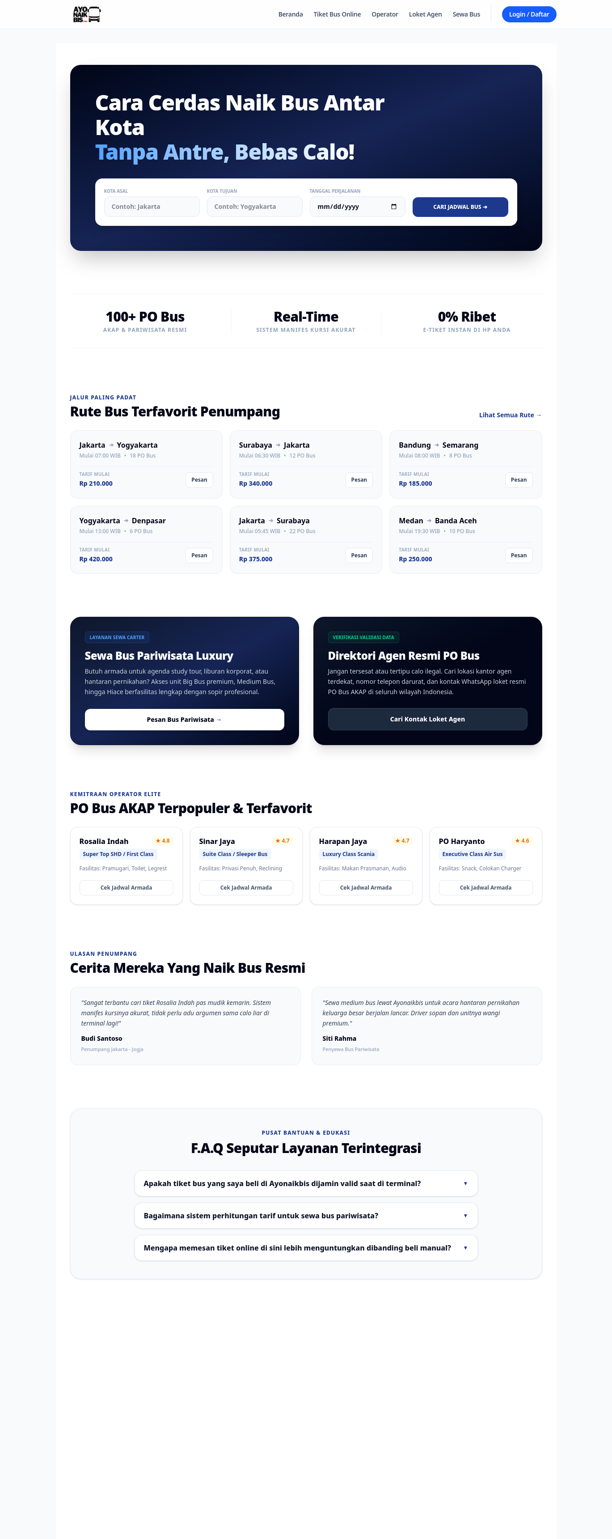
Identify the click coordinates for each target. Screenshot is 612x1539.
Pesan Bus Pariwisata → (184, 719)
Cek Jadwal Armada (126, 887)
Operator (384, 14)
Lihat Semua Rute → (510, 415)
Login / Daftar (529, 14)
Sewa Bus (466, 14)
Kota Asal (116, 191)
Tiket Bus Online (337, 14)
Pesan (199, 479)
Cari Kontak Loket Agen (427, 719)
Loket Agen (425, 14)
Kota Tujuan (222, 191)
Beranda (291, 14)
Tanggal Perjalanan (335, 191)
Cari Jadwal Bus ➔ (460, 207)
